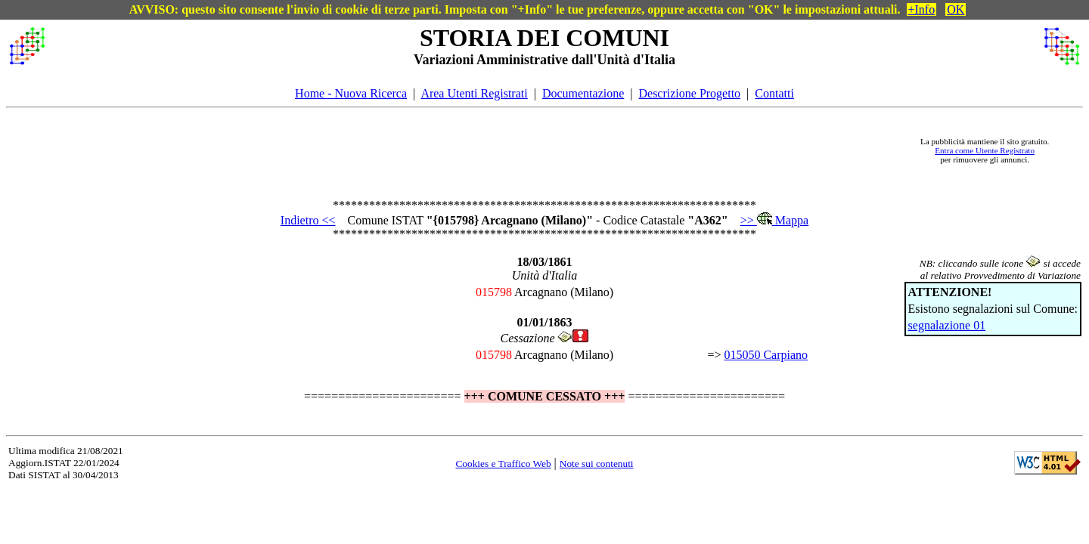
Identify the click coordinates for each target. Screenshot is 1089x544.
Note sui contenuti (597, 463)
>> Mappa (774, 220)
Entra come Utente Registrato (985, 150)
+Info (921, 9)
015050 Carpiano (766, 354)
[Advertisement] (477, 150)
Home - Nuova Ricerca (351, 93)
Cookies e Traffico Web (503, 463)
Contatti (774, 93)
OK (955, 9)
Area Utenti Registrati (473, 93)
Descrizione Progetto (689, 93)
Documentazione (583, 93)
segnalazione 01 (947, 325)
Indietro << (308, 220)
